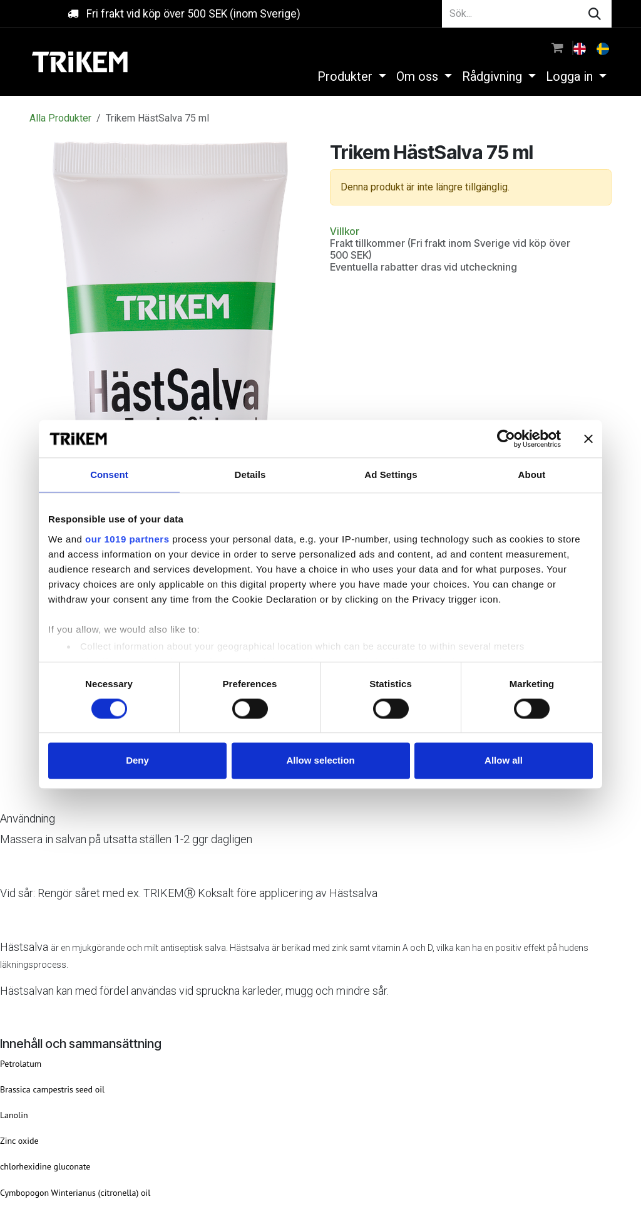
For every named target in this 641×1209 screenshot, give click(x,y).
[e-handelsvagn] (557, 47)
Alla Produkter (60, 118)
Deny (137, 760)
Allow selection (320, 760)
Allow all (504, 760)
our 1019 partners (127, 539)
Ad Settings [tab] (390, 474)
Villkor (344, 231)
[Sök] (595, 14)
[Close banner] (588, 438)
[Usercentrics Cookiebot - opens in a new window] (506, 438)
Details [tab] (250, 474)
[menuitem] (580, 47)
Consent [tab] (109, 474)
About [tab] (532, 474)
